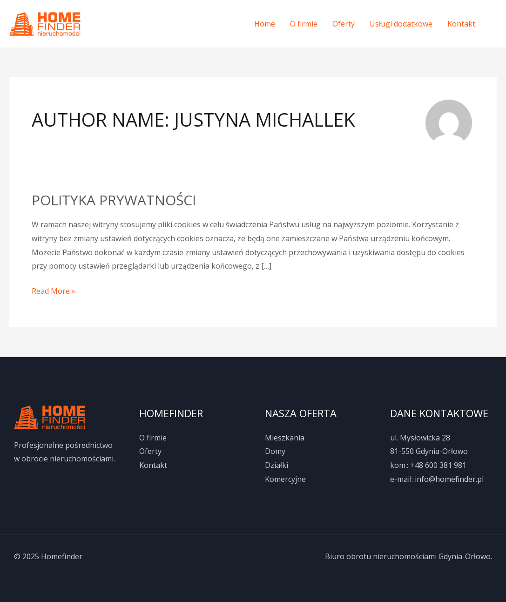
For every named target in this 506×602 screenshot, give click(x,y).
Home (264, 24)
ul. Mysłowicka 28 (420, 438)
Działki (276, 465)
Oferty (343, 24)
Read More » (53, 290)
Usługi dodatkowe (401, 24)
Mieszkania (284, 438)
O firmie (303, 24)
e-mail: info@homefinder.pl (437, 479)
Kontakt (461, 24)
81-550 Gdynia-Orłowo (429, 451)
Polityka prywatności (114, 200)
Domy (275, 451)
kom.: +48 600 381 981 (428, 465)
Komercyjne (285, 479)
